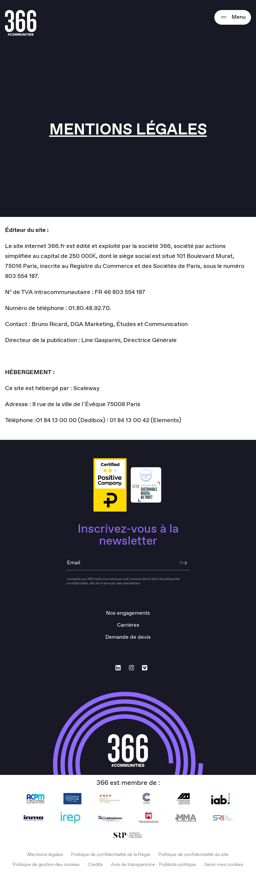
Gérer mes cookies (223, 865)
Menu (233, 17)
